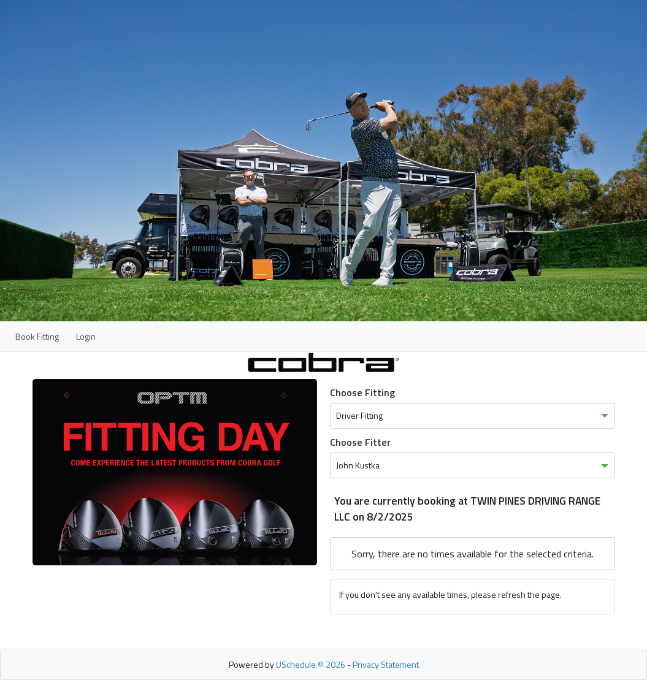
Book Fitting (37, 336)
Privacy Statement (386, 664)
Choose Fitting (362, 392)
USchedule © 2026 (310, 664)
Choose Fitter (360, 442)
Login (86, 336)
